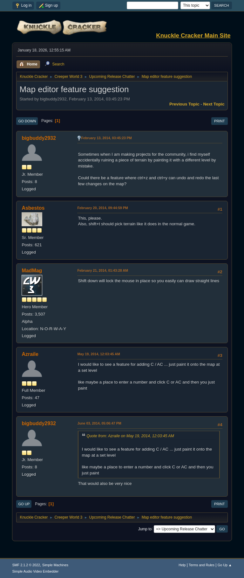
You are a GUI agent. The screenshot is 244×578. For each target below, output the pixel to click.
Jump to (145, 529)
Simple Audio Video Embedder (35, 571)
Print (219, 121)
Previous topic (184, 104)
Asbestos (33, 208)
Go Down (27, 121)
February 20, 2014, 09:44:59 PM (102, 208)
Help (182, 565)
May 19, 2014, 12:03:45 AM (98, 354)
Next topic (213, 104)
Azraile (30, 354)
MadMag (32, 270)
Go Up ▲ (225, 565)
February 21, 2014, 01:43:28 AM (102, 270)
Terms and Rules (201, 565)
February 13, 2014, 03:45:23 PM (106, 138)
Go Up (24, 504)
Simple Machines (55, 565)
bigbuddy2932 (39, 138)
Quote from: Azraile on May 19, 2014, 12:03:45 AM (130, 436)
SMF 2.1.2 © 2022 (26, 565)
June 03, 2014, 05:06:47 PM (99, 423)
